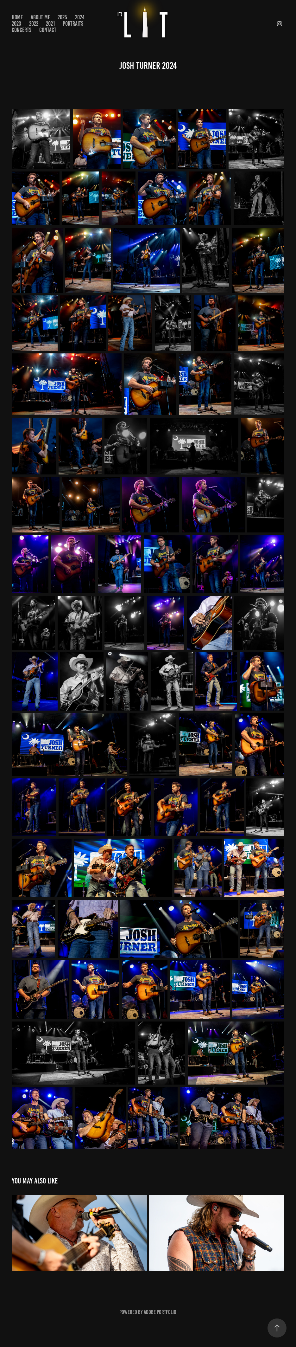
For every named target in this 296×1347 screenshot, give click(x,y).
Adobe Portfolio (160, 1312)
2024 (80, 17)
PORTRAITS (73, 23)
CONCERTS (21, 30)
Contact (47, 30)
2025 (62, 17)
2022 (33, 23)
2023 (16, 23)
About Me (40, 17)
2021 (50, 23)
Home (17, 17)
